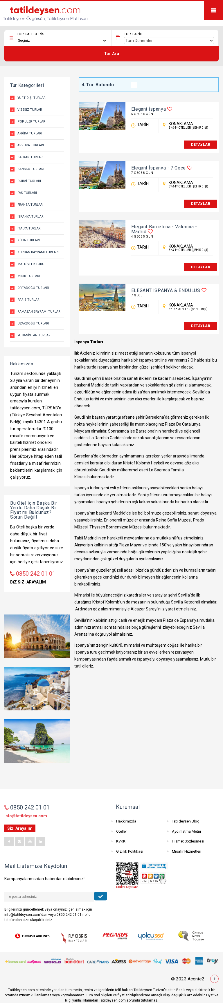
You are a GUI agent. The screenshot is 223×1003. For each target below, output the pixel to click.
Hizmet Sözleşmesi (188, 841)
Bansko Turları (30, 169)
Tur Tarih (133, 34)
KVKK (120, 841)
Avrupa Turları (30, 145)
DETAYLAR (200, 145)
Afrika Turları (29, 133)
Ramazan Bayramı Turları (39, 311)
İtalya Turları (29, 228)
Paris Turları (28, 300)
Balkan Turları (30, 157)
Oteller (121, 831)
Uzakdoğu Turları (33, 323)
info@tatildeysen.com (25, 816)
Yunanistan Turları (34, 335)
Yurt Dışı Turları (31, 98)
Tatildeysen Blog (185, 821)
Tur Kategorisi (31, 34)
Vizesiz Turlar (29, 110)
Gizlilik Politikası (129, 851)
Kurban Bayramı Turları (38, 252)
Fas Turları (27, 193)
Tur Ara (111, 53)
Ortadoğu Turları (33, 288)
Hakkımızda (126, 821)
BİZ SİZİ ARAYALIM (28, 582)
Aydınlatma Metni (186, 831)
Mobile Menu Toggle (213, 10)
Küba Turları (28, 240)
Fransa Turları (30, 205)
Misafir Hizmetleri (186, 851)
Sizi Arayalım (20, 828)
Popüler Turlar (31, 121)
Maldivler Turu (30, 264)
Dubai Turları (29, 181)
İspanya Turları (30, 216)
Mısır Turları (28, 276)
